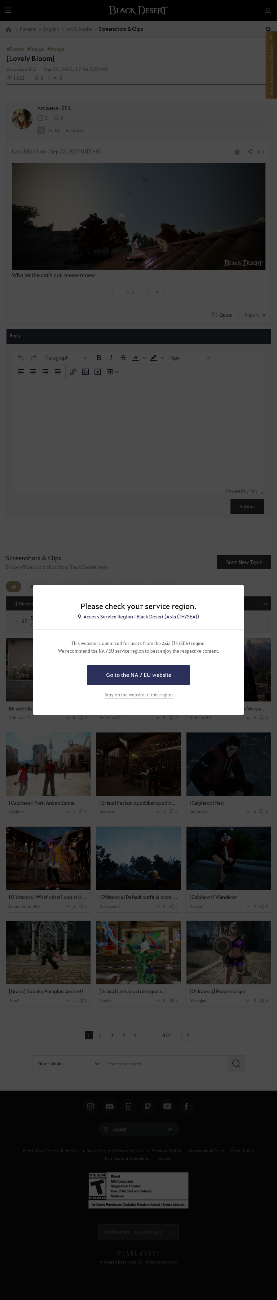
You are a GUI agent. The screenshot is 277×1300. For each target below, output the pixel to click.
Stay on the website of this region (139, 694)
